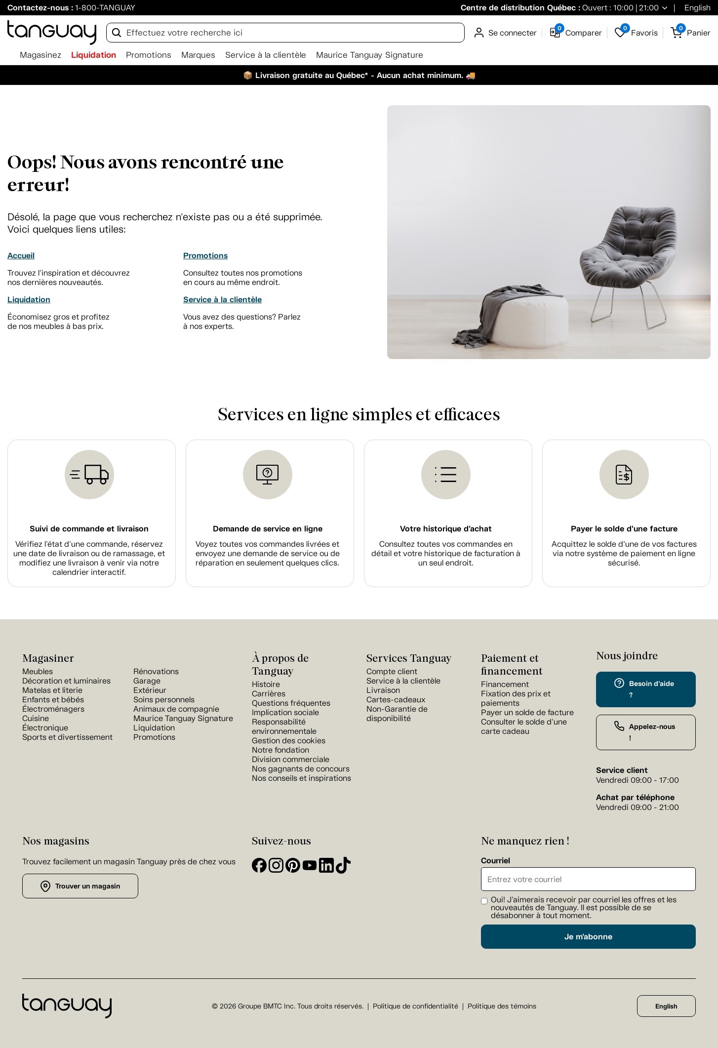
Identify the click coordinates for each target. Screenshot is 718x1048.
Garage (146, 680)
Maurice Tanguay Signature (369, 55)
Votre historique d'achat (446, 529)
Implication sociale (285, 712)
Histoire (266, 684)
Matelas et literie (52, 690)
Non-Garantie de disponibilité (397, 713)
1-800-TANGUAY (105, 7)
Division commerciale (290, 759)
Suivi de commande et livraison (89, 529)
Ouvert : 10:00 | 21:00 (619, 7)
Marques (198, 55)
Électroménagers (53, 709)
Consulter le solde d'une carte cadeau (524, 726)
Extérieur (149, 690)
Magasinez (40, 55)
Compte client (391, 671)
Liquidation (93, 54)
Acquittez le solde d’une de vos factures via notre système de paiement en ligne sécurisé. (624, 553)
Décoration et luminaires (66, 680)
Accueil (21, 255)
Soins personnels (164, 699)
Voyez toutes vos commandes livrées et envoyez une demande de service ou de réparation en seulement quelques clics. (268, 553)
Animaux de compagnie (176, 709)
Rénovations (156, 671)
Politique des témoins (502, 1006)
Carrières (268, 693)
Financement (505, 684)
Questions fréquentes (291, 703)
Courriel (495, 861)
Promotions (148, 55)
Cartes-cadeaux (395, 699)
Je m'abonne (588, 936)
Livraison (383, 690)
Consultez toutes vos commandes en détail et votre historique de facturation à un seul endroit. (445, 553)
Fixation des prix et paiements (516, 698)
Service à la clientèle (265, 55)
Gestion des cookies (288, 740)
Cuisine (35, 718)
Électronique (45, 727)
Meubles (37, 671)
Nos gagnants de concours (301, 768)
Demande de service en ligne (267, 529)
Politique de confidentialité (415, 1006)
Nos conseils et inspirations (301, 778)
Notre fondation (280, 750)
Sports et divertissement (67, 737)
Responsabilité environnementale (284, 726)
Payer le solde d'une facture (624, 529)
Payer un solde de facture (527, 712)
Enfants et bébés (53, 699)
